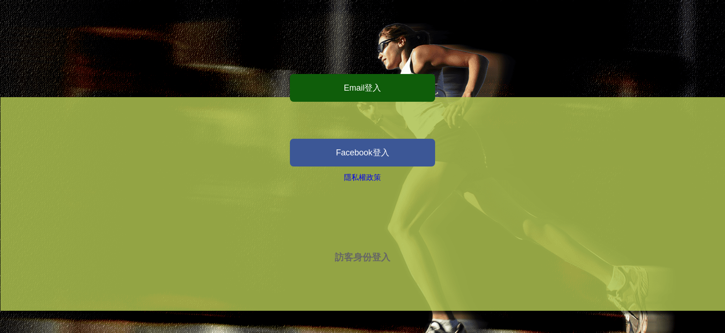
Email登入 (362, 87)
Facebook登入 (362, 152)
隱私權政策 (362, 177)
